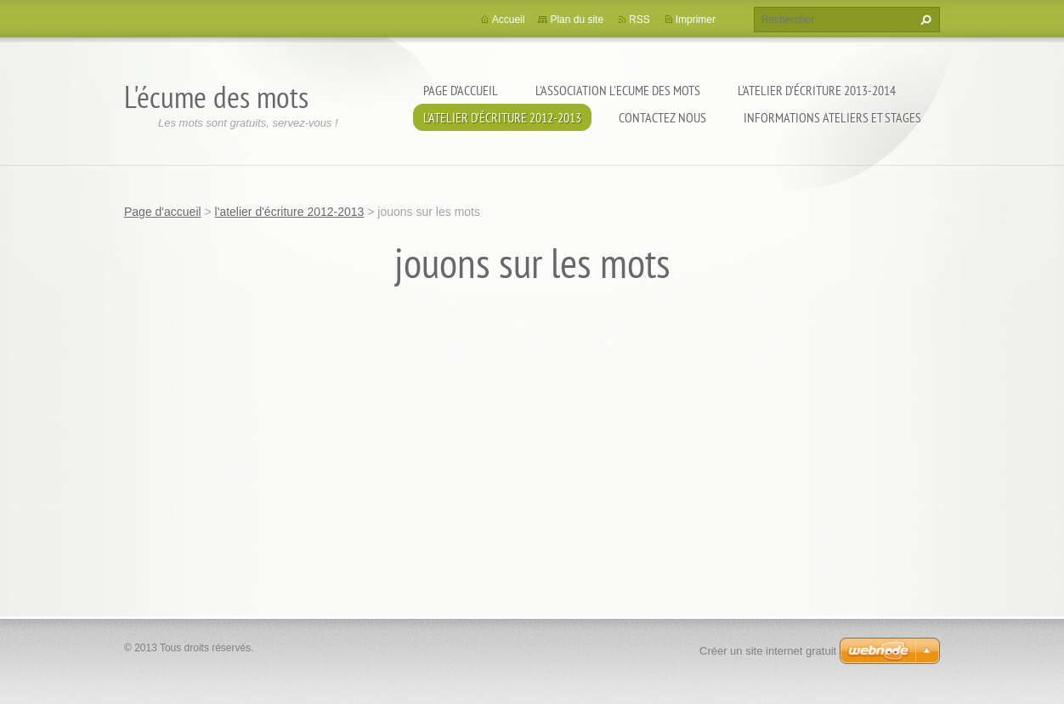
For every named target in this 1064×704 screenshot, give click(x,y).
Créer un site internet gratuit (767, 650)
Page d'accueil (460, 90)
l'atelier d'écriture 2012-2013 (502, 117)
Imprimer (696, 20)
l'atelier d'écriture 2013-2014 (817, 90)
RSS (639, 20)
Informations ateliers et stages (832, 117)
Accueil (508, 20)
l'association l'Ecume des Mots (617, 90)
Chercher (924, 19)
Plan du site (576, 20)
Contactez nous (662, 117)
